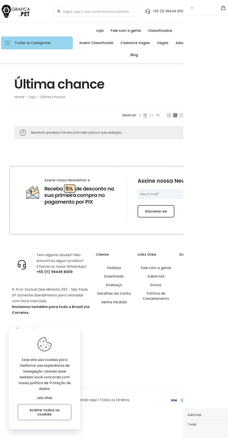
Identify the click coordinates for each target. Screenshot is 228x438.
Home (19, 96)
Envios (155, 295)
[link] (140, 115)
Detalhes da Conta (114, 303)
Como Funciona (198, 278)
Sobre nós (156, 286)
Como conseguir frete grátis (197, 289)
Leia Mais (44, 397)
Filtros (204, 115)
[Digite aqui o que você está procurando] (93, 11)
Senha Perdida (114, 312)
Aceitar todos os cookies (44, 412)
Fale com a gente (156, 278)
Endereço (114, 295)
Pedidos (114, 278)
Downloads (114, 286)
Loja (32, 96)
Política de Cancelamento (156, 306)
